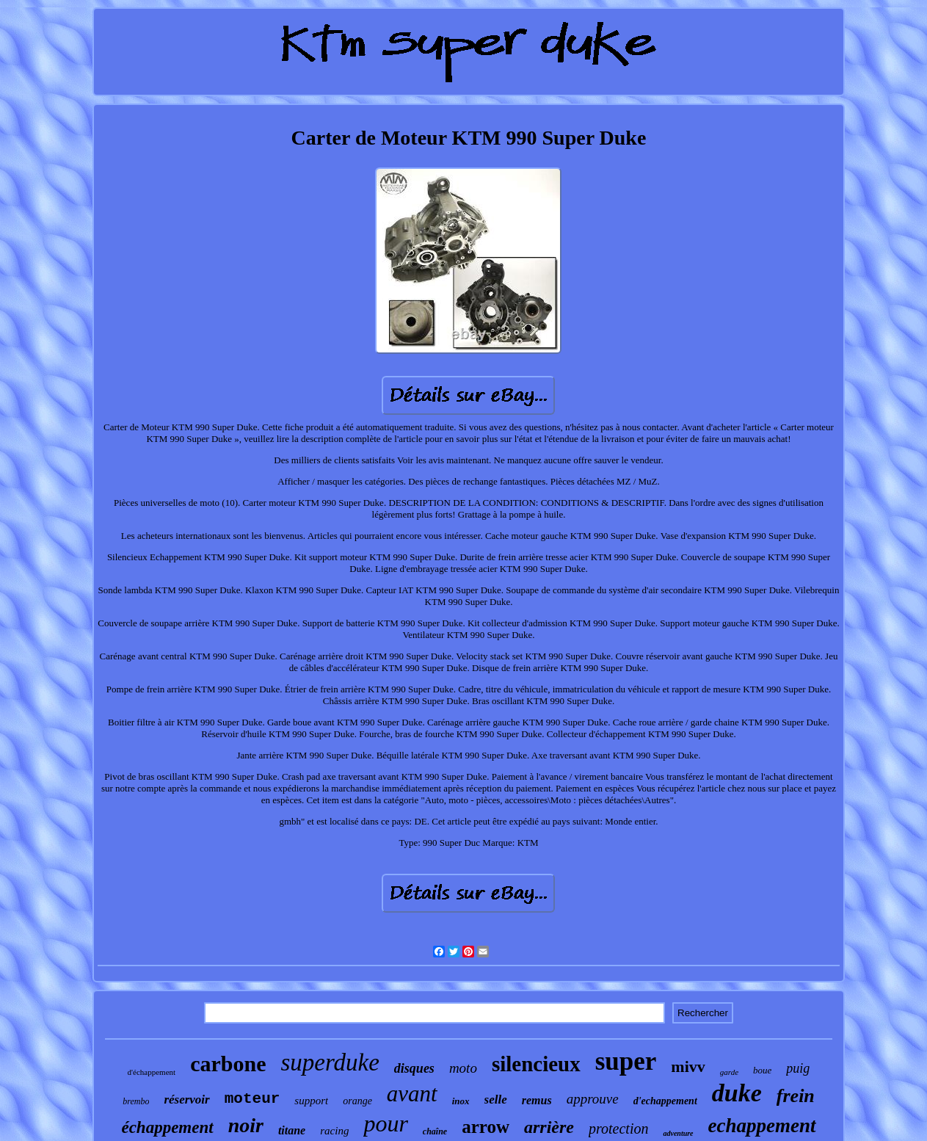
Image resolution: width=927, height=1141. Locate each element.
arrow (485, 1127)
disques (414, 1068)
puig (798, 1068)
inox (461, 1100)
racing (334, 1131)
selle (495, 1099)
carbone (228, 1063)
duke (737, 1092)
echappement (762, 1126)
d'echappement (665, 1100)
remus (537, 1100)
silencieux (536, 1064)
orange (357, 1100)
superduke (329, 1062)
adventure (678, 1133)
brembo (136, 1101)
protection (618, 1128)
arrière (549, 1127)
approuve (593, 1098)
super (626, 1061)
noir (245, 1125)
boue (762, 1070)
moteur (252, 1098)
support (311, 1100)
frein (796, 1095)
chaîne (435, 1131)
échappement (167, 1127)
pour (385, 1123)
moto (463, 1068)
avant (412, 1093)
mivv (688, 1066)
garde (729, 1072)
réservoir (186, 1099)
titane (291, 1130)
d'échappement (152, 1072)
